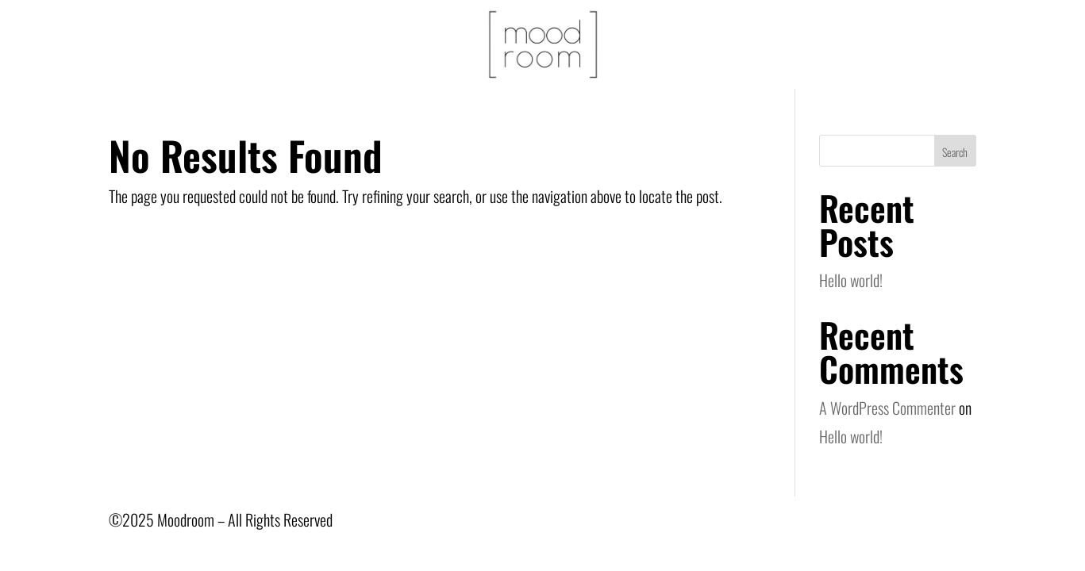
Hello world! (851, 280)
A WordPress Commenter (887, 408)
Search (955, 152)
